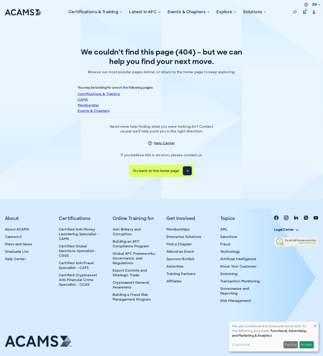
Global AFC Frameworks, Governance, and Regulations (134, 258)
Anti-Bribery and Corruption (127, 231)
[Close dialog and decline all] (315, 324)
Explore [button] (224, 12)
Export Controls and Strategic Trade (130, 272)
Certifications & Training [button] (93, 12)
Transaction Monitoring (240, 281)
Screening (229, 274)
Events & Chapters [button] (187, 12)
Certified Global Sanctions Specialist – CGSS (77, 251)
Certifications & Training (99, 94)
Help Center (164, 143)
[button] (295, 12)
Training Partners (181, 274)
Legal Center (286, 230)
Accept (306, 345)
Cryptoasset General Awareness (131, 285)
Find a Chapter (179, 244)
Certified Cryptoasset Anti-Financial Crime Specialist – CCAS (78, 280)
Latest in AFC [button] (143, 12)
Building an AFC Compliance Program (131, 243)
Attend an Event (180, 251)
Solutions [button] (253, 12)
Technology (230, 251)
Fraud (225, 244)
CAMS (83, 99)
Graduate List (16, 251)
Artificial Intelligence (238, 259)
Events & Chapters (94, 111)
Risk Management (235, 301)
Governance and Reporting (234, 291)
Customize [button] (241, 345)
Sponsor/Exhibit (180, 259)
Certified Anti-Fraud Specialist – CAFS (76, 265)
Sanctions (228, 237)
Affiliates (174, 281)
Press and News (18, 244)
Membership (88, 105)
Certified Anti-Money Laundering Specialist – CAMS (79, 234)
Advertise (174, 266)
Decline (291, 345)
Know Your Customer (238, 266)
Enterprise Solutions (183, 237)
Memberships (178, 229)
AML (224, 229)
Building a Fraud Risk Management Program (132, 297)
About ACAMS (17, 229)
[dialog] (274, 337)
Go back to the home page (156, 171)
